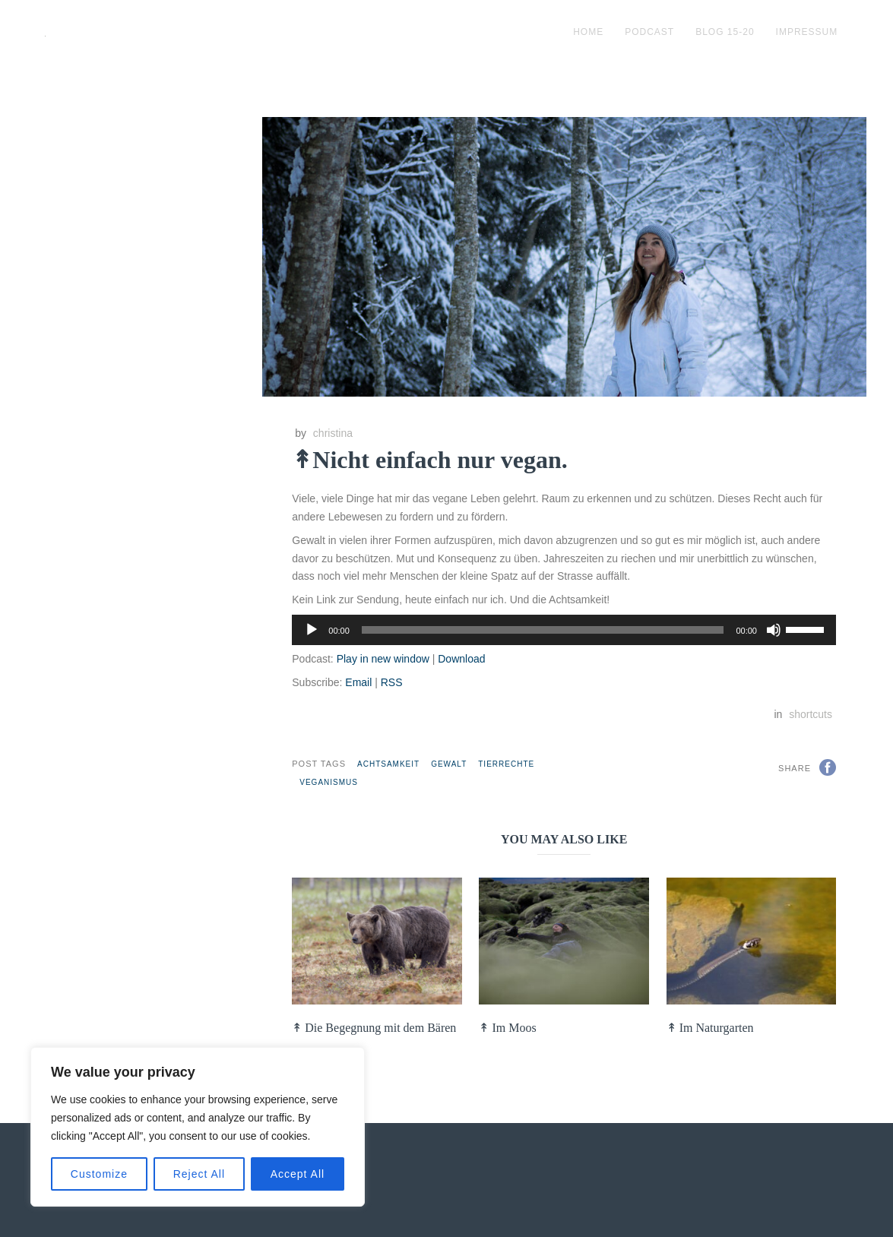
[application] (564, 630)
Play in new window (383, 659)
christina (333, 433)
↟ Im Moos (507, 1027)
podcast (649, 32)
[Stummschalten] (773, 629)
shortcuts (810, 714)
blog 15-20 (724, 32)
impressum (807, 32)
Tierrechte (506, 764)
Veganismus (328, 782)
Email (358, 682)
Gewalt (449, 764)
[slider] (543, 630)
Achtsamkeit (388, 764)
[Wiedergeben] (311, 629)
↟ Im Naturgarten (710, 1027)
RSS (392, 682)
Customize (99, 1174)
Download (461, 659)
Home (588, 32)
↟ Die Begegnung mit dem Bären (374, 1027)
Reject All (199, 1174)
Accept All (298, 1174)
